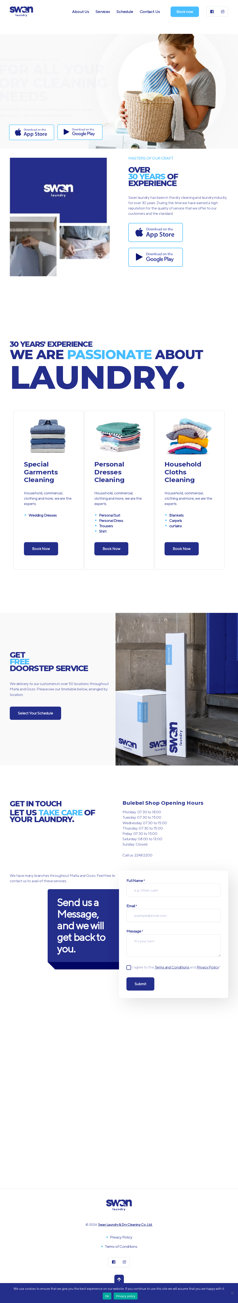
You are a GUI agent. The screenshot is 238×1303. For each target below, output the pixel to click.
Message (134, 931)
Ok (107, 1296)
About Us (80, 11)
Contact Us (150, 11)
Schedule (124, 11)
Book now (184, 12)
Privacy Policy (208, 967)
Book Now (41, 549)
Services (103, 11)
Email (131, 906)
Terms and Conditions (172, 967)
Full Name (135, 881)
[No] (232, 1293)
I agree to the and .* (176, 967)
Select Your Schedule (35, 713)
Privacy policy (125, 1296)
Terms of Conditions (121, 1246)
